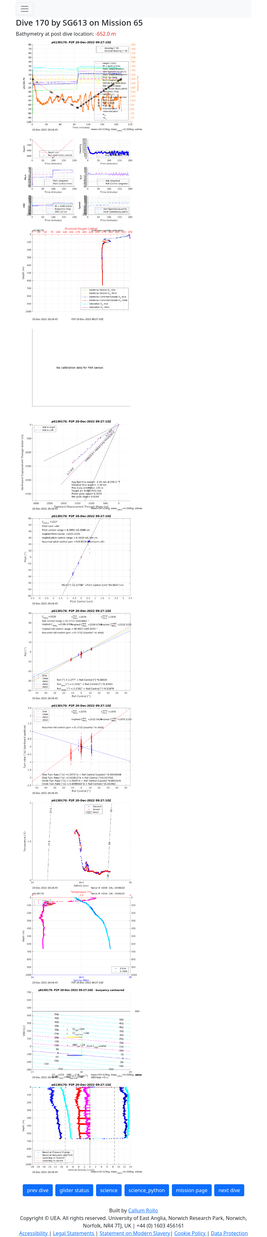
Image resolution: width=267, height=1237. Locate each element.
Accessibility (34, 1233)
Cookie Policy (190, 1233)
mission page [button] (192, 1190)
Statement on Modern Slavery (135, 1233)
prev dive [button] (37, 1190)
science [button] (109, 1190)
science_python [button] (147, 1190)
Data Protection (229, 1233)
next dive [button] (229, 1190)
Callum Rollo (143, 1210)
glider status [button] (74, 1190)
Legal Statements (74, 1233)
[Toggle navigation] (24, 9)
